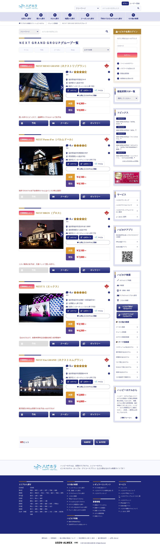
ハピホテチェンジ (125, 500)
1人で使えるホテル (127, 362)
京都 (41, 503)
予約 (41, 50)
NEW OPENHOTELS (73, 521)
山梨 (36, 495)
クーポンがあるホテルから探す (77, 507)
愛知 (31, 501)
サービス (121, 194)
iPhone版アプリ (127, 242)
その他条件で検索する (127, 377)
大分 (51, 511)
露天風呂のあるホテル (127, 352)
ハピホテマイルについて (127, 205)
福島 (55, 490)
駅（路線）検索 (123, 290)
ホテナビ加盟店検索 (127, 337)
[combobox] (118, 8)
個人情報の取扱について (68, 538)
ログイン (127, 55)
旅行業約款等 (102, 538)
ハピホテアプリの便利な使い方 (103, 490)
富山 (36, 498)
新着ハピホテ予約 (99, 510)
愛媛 (41, 509)
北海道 (32, 487)
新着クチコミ (98, 516)
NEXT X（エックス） (48, 286)
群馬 (62, 493)
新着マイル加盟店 (99, 508)
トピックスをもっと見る (130, 161)
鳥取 (41, 506)
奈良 (51, 503)
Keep (73, 50)
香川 (31, 509)
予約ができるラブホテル (75, 499)
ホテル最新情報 (98, 513)
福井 (41, 498)
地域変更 (87, 442)
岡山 (31, 506)
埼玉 (42, 493)
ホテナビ (72, 90)
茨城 (57, 493)
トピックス (122, 112)
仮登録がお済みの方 (126, 78)
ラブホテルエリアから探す (127, 295)
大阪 (31, 503)
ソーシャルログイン (126, 63)
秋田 (36, 490)
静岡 (41, 501)
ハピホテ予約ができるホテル (125, 308)
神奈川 (37, 493)
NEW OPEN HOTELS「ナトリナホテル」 (127, 136)
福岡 (31, 511)
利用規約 (53, 538)
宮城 (51, 490)
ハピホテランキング (127, 200)
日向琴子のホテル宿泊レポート (77, 524)
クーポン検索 (127, 327)
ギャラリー (91, 123)
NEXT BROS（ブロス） (49, 213)
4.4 (71, 146)
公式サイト (86, 90)
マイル (26, 50)
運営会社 (44, 538)
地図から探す (70, 16)
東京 (31, 493)
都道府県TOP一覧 (126, 91)
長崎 (41, 511)
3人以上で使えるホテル (127, 367)
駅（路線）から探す (74, 490)
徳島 (36, 509)
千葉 (47, 493)
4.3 (71, 219)
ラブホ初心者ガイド (100, 488)
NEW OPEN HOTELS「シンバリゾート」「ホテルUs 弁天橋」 (127, 155)
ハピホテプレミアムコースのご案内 (127, 211)
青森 (31, 490)
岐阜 (36, 501)
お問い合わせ (114, 538)
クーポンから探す (87, 16)
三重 (46, 501)
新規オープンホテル (100, 505)
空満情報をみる (26, 66)
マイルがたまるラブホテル (76, 501)
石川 (31, 498)
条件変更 (101, 442)
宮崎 (55, 511)
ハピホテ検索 (124, 275)
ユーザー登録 (135, 3)
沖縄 (31, 514)
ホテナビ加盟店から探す (75, 504)
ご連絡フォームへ (126, 417)
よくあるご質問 (127, 217)
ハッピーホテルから (127, 390)
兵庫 (36, 503)
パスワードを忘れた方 (127, 68)
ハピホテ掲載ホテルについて (128, 508)
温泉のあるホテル (127, 372)
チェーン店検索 (127, 332)
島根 (46, 506)
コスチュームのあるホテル (127, 347)
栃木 (52, 493)
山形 (41, 490)
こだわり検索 (122, 300)
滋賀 (46, 503)
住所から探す (26, 16)
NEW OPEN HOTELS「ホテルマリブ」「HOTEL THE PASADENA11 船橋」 (127, 145)
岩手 (46, 490)
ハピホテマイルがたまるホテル (125, 315)
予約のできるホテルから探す (111, 16)
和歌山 (56, 503)
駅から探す (41, 16)
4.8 (71, 293)
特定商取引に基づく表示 (87, 538)
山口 (51, 506)
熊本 (46, 511)
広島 (36, 506)
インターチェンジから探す (76, 488)
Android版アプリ (127, 247)
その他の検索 (133, 16)
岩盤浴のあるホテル (127, 357)
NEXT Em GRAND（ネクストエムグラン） (60, 360)
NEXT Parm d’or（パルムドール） (55, 139)
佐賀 (36, 511)
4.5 (71, 72)
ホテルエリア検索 (124, 280)
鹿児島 (61, 511)
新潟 (31, 495)
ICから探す (55, 16)
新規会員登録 (124, 73)
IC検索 (120, 285)
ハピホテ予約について (126, 493)
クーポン (57, 50)
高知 (46, 509)
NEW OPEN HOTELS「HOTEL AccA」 (125, 121)
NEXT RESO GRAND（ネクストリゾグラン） (61, 66)
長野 (41, 495)
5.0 (71, 366)
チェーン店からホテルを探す (76, 510)
